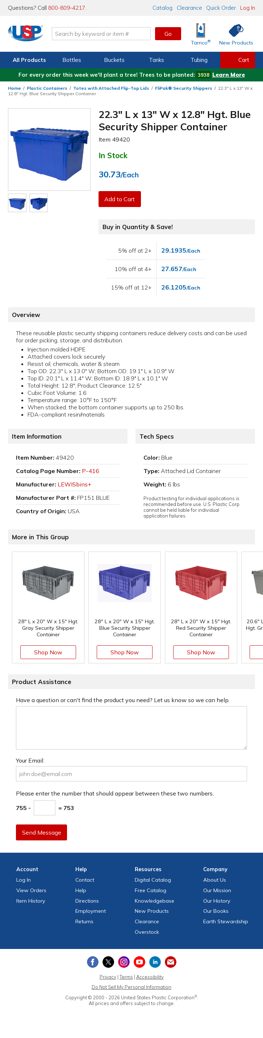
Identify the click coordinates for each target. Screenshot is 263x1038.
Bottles (71, 59)
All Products (29, 59)
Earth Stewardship (225, 921)
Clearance (189, 7)
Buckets (114, 59)
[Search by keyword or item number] (104, 33)
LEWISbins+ (74, 484)
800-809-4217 (66, 7)
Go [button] (168, 33)
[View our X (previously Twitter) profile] (108, 962)
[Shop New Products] (233, 34)
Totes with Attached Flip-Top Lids (111, 88)
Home (14, 88)
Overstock (147, 932)
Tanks (156, 59)
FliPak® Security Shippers (183, 88)
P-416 (90, 470)
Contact (84, 880)
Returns (84, 921)
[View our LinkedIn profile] (155, 962)
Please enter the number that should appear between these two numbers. (115, 793)
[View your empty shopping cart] (237, 60)
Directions (87, 901)
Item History (30, 901)
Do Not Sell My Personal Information (131, 987)
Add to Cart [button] (120, 199)
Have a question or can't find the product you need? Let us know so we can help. (123, 700)
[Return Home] (28, 35)
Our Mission (217, 890)
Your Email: (30, 760)
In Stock (113, 155)
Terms (126, 977)
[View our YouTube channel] (139, 962)
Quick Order (221, 7)
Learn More (228, 74)
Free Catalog (150, 890)
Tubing (199, 59)
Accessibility (150, 977)
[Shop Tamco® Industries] (200, 34)
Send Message (41, 832)
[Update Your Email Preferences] (170, 962)
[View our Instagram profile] (124, 962)
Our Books (216, 911)
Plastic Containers (47, 88)
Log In (247, 7)
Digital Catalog (153, 880)
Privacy (108, 977)
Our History (216, 901)
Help (80, 890)
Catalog (162, 7)
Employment (90, 911)
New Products (152, 911)
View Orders (31, 890)
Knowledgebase (154, 901)
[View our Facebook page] (92, 962)
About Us (214, 880)
